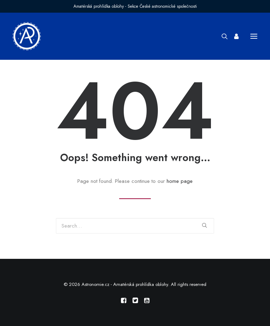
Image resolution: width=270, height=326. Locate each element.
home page (180, 181)
